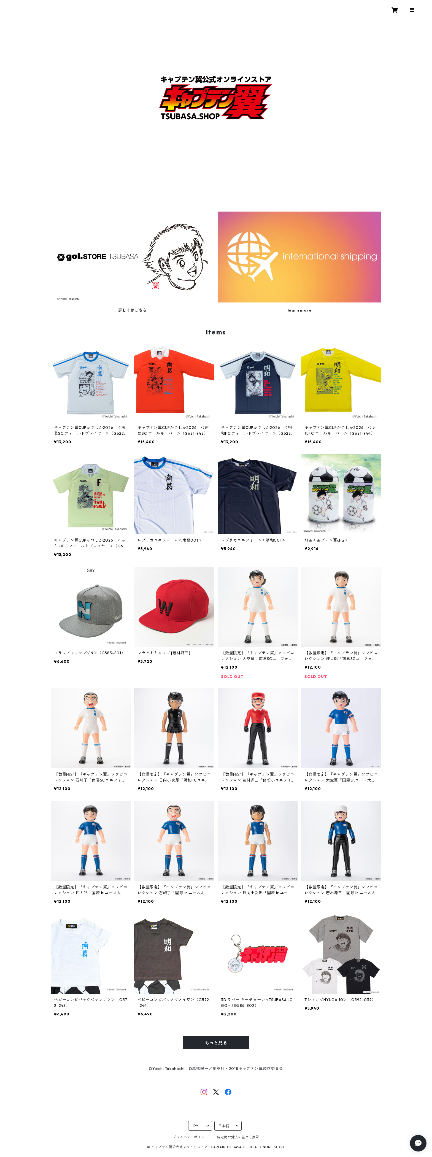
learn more (300, 310)
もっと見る (216, 1042)
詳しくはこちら (132, 310)
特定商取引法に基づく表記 (238, 1137)
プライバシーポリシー (190, 1137)
